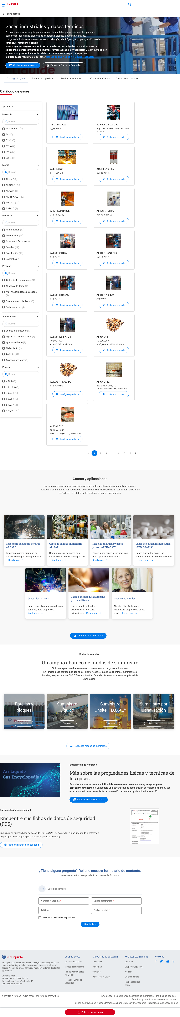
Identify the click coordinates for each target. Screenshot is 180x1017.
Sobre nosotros (119, 13)
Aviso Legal (107, 996)
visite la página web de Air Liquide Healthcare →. (72, 68)
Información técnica (99, 90)
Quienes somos (132, 977)
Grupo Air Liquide (134, 967)
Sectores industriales (95, 13)
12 (131, 465)
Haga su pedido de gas (17, 13)
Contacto (129, 961)
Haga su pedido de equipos (48, 13)
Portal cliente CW (101, 977)
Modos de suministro (72, 90)
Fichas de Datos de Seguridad (73, 981)
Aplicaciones (73, 13)
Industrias (97, 967)
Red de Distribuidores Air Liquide (74, 973)
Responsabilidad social (132, 983)
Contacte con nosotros (127, 90)
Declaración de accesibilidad (163, 1003)
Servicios (96, 972)
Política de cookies (166, 996)
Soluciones (97, 961)
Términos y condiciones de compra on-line (154, 999)
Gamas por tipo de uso (43, 90)
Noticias (128, 972)
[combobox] (130, 4)
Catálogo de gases (16, 90)
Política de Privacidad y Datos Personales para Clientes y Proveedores (110, 1003)
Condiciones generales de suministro (135, 996)
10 (125, 465)
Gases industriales (73, 961)
